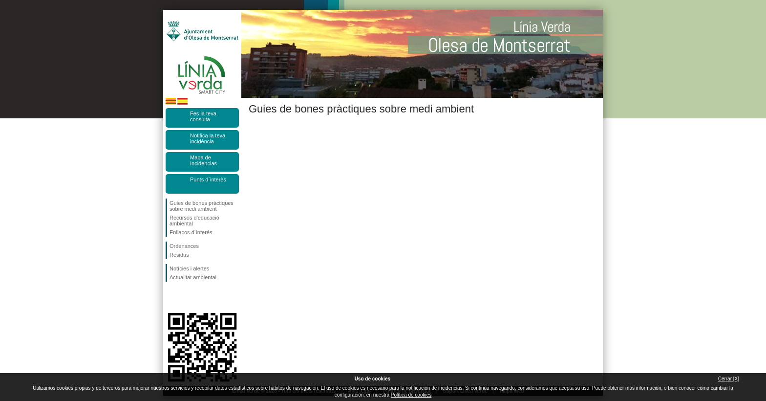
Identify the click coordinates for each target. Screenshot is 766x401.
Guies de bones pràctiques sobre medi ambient (202, 206)
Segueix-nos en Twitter (187, 297)
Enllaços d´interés (191, 232)
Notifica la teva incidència (207, 138)
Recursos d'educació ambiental (194, 220)
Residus (179, 255)
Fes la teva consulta (203, 116)
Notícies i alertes (189, 268)
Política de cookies (411, 395)
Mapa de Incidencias (203, 160)
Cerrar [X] (728, 378)
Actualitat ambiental (193, 277)
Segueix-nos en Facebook (171, 297)
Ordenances (184, 246)
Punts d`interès (208, 179)
